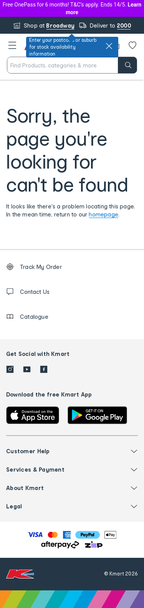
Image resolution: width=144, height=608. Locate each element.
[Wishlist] (132, 45)
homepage (103, 214)
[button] (12, 45)
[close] (109, 46)
